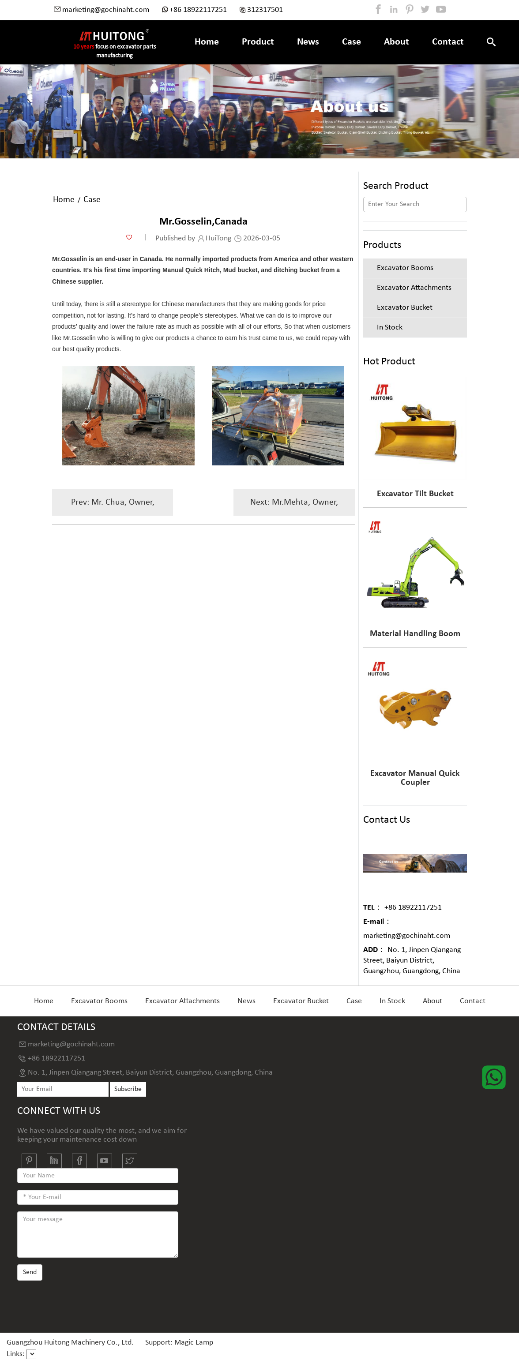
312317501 (265, 10)
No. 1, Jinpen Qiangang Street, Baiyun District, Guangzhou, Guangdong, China (412, 960)
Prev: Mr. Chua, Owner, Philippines (112, 507)
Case (351, 42)
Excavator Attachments (182, 1001)
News (308, 42)
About (396, 42)
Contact (448, 42)
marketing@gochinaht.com (105, 10)
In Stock (392, 1001)
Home (207, 42)
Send (30, 1272)
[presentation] (84, 1303)
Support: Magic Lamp (179, 1342)
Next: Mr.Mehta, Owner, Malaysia (294, 507)
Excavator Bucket (301, 1001)
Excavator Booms (99, 1001)
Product (258, 42)
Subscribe (128, 1089)
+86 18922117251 (198, 10)
